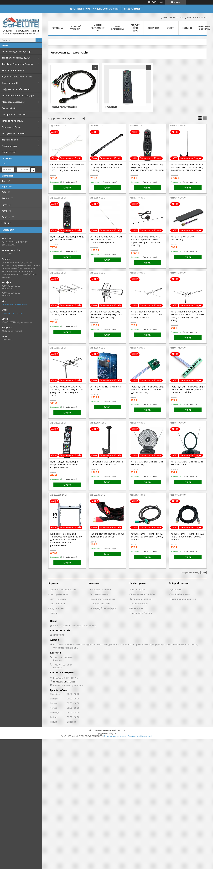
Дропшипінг (176, 589)
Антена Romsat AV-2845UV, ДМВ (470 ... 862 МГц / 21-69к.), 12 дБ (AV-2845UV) (147, 314)
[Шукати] (39, 40)
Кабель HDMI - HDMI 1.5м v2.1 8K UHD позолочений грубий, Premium (147, 536)
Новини (187, 28)
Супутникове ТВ (10, 82)
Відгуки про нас (135, 28)
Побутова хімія (9, 146)
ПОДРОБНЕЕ (132, 8)
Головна (57, 28)
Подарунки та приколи (14, 114)
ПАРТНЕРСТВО (9, 152)
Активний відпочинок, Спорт (17, 51)
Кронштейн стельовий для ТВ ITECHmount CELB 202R (106, 463)
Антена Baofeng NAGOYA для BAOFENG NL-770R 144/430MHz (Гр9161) (106, 239)
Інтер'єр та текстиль (12, 120)
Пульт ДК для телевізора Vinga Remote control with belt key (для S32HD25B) (148, 389)
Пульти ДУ (111, 106)
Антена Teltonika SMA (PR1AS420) (182, 238)
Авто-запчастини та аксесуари (18, 95)
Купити (67, 187)
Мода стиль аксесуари (13, 101)
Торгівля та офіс (10, 139)
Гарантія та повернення (102, 598)
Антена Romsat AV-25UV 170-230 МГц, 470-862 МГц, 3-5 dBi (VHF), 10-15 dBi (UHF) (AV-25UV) (66, 391)
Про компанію (117, 28)
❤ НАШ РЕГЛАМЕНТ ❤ (97, 28)
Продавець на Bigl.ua (106, 733)
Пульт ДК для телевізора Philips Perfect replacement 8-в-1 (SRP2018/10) (66, 464)
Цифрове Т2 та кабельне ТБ (16, 89)
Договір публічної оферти (103, 608)
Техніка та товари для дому (16, 57)
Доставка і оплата (99, 594)
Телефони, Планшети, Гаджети (17, 64)
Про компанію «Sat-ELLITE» (63, 589)
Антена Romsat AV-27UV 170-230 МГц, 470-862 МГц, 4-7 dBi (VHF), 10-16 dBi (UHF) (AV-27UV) (187, 316)
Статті (170, 28)
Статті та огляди (58, 598)
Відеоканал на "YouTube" (143, 594)
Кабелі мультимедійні (64, 106)
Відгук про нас (57, 608)
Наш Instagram (137, 589)
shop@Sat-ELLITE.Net (12, 313)
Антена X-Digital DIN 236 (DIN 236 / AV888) (147, 463)
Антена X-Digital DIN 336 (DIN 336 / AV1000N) (187, 463)
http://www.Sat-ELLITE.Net (14, 304)
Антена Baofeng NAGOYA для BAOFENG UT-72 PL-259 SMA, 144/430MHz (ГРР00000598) (187, 167)
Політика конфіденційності (140, 736)
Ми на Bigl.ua (136, 608)
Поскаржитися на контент (115, 736)
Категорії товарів (75, 28)
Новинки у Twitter (139, 603)
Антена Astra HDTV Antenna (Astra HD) (105, 388)
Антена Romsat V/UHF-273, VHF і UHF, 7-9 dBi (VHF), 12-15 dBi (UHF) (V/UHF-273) (106, 314)
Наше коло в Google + (141, 613)
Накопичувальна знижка (183, 598)
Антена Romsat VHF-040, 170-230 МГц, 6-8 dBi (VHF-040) (66, 313)
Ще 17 (7, 223)
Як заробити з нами (100, 603)
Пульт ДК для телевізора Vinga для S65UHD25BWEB (67, 238)
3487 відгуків (158, 2)
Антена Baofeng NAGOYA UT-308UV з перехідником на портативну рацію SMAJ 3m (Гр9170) (147, 241)
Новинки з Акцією (204, 28)
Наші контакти (57, 603)
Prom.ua (121, 730)
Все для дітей (9, 108)
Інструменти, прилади (13, 133)
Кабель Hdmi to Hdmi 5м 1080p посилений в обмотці (107, 535)
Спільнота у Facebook (141, 598)
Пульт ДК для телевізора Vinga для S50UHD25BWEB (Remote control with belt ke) (188, 389)
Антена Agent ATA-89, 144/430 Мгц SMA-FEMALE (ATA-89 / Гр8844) (106, 167)
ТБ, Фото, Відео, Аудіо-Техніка (17, 76)
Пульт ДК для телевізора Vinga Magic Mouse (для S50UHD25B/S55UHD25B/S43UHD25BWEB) (148, 167)
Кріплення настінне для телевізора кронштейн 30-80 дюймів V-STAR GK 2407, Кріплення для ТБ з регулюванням (66, 539)
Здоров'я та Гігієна (11, 127)
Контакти (153, 28)
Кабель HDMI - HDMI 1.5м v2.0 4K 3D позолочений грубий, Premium (187, 536)
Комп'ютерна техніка (13, 70)
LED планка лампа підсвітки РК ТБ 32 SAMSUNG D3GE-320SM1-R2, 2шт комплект (67, 167)
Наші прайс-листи (59, 594)
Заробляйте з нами (180, 594)
